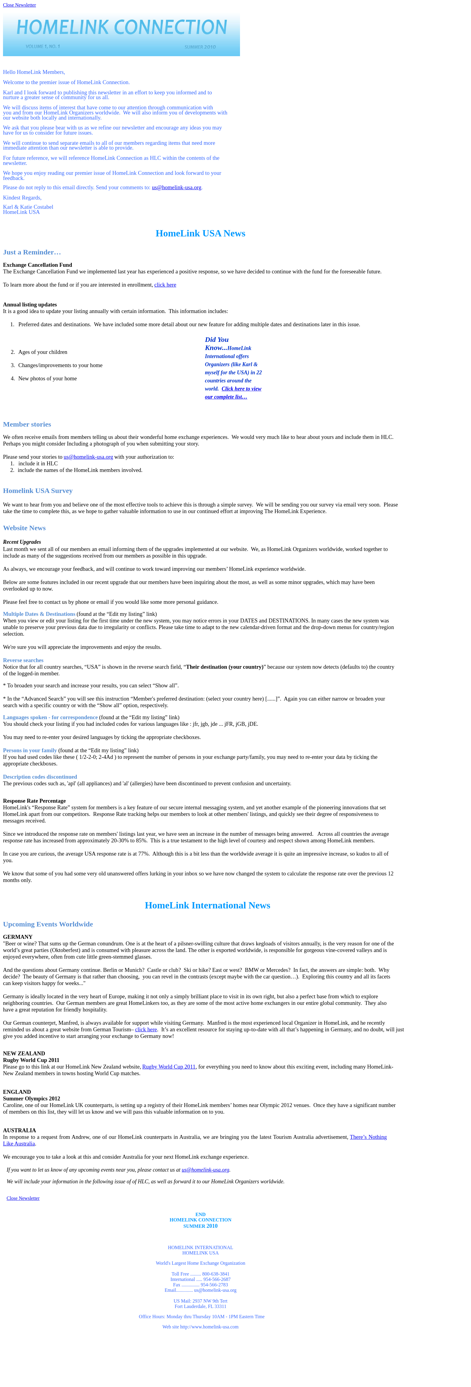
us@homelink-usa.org (177, 187)
